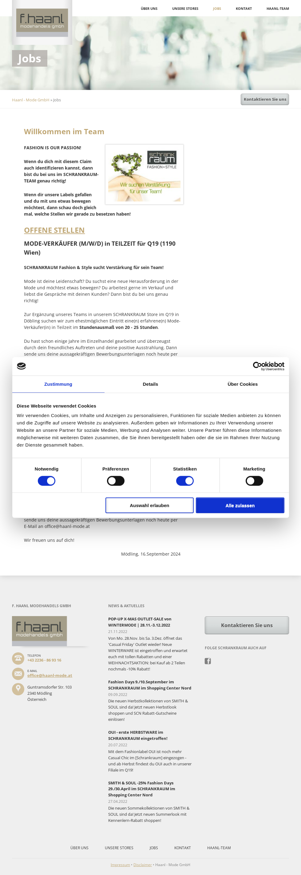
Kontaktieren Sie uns (265, 99)
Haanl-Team (278, 8)
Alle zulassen (240, 505)
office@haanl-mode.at (49, 675)
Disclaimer (142, 864)
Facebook (208, 661)
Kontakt (244, 8)
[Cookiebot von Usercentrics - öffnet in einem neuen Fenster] (257, 366)
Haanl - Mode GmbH (31, 100)
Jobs (217, 8)
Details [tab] (150, 383)
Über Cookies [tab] (243, 383)
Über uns (149, 8)
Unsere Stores (185, 8)
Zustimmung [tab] (58, 383)
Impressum (120, 864)
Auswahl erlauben (149, 505)
